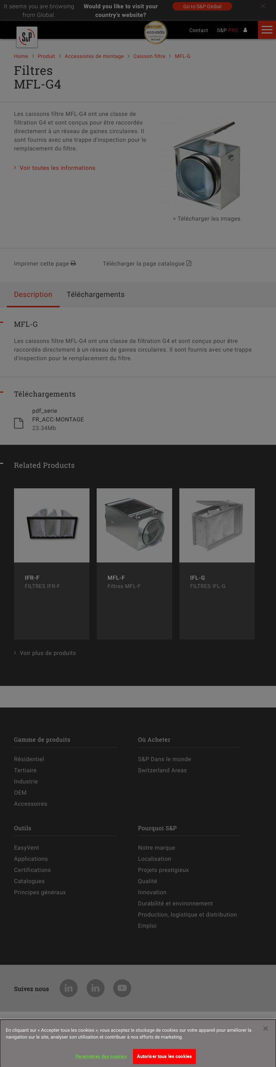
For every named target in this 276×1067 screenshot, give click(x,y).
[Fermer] (265, 1032)
